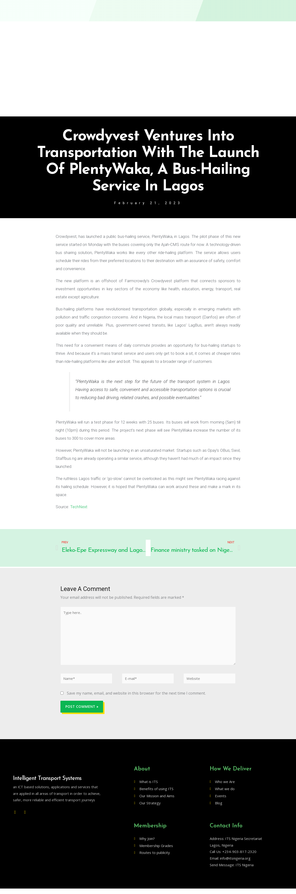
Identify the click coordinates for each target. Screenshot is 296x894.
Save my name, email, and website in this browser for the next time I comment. (136, 698)
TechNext (78, 507)
